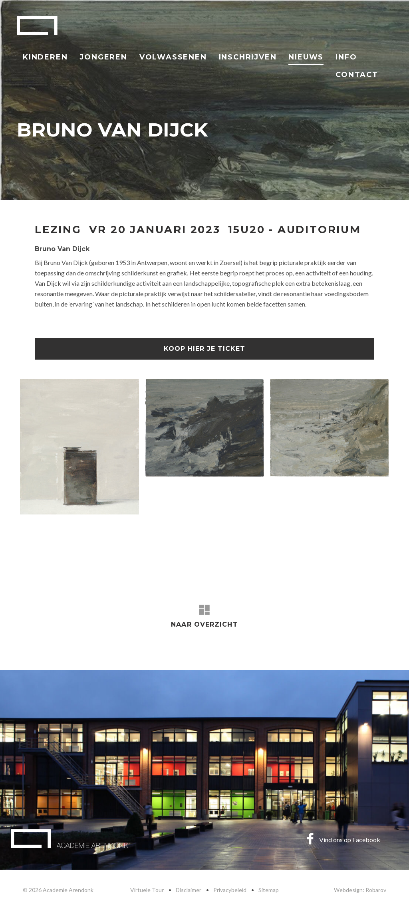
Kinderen (45, 57)
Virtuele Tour (147, 889)
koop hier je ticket (204, 348)
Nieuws (306, 57)
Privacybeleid (229, 889)
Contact (357, 74)
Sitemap (268, 889)
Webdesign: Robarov (360, 889)
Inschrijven (248, 57)
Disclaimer (188, 889)
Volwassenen (173, 57)
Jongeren (103, 57)
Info (346, 57)
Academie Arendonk (37, 25)
